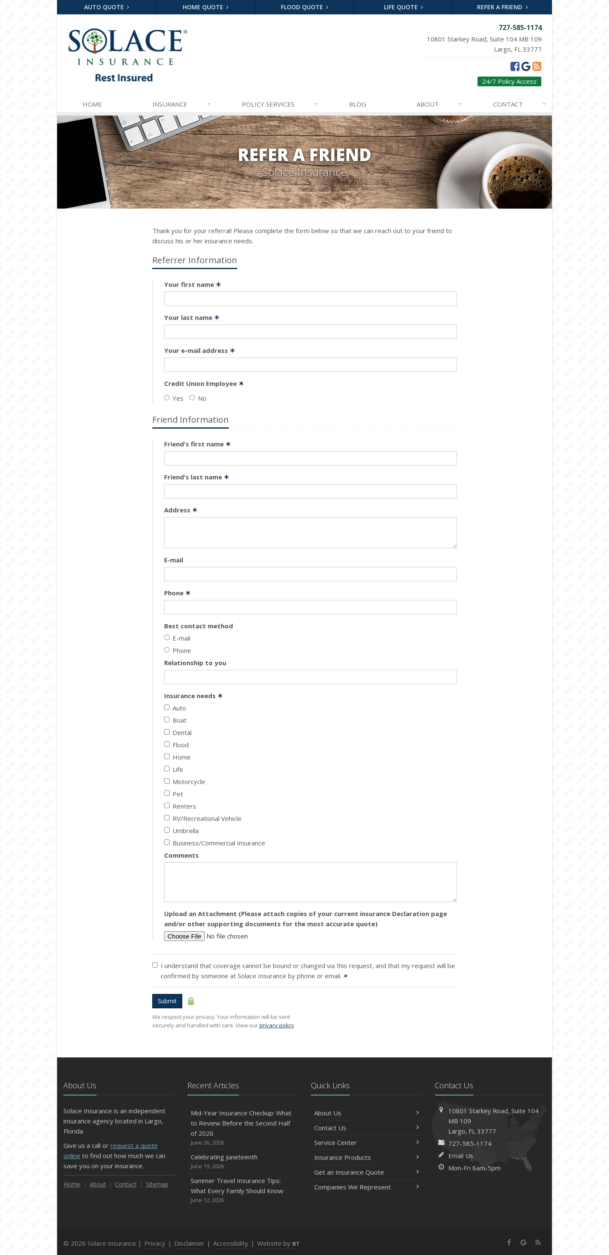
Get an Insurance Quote (366, 1172)
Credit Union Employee (204, 383)
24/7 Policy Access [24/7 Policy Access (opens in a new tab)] (509, 81)
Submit (167, 1001)
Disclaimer (189, 1243)
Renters (180, 806)
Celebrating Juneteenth (243, 1162)
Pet (173, 794)
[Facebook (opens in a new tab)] (514, 66)
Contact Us (366, 1127)
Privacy (154, 1243)
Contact (520, 104)
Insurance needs (193, 695)
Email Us (460, 1155)
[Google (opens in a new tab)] (525, 66)
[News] (536, 66)
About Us (366, 1113)
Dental (178, 732)
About (440, 104)
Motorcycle (184, 781)
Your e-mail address (199, 350)
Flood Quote (305, 7)
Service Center (366, 1142)
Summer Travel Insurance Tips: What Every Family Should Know (243, 1190)
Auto (175, 708)
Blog (357, 104)
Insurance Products (366, 1157)
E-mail (173, 560)
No (197, 398)
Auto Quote (106, 7)
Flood (176, 744)
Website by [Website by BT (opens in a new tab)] (278, 1243)
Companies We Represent (366, 1187)
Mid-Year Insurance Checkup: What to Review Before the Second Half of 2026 (243, 1128)
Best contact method (198, 626)
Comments (181, 855)
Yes (174, 398)
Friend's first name (197, 444)
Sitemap (157, 1184)
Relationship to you (195, 662)
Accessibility (230, 1243)
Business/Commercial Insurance (214, 843)
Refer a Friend (502, 7)
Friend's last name (196, 477)
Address (181, 510)
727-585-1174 (469, 1143)
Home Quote (206, 7)
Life (173, 769)
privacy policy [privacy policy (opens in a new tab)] (276, 1025)
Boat (175, 720)
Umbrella (181, 830)
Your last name (191, 317)
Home (92, 104)
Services (280, 104)
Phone (177, 593)
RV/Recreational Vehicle (202, 818)
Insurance (182, 104)
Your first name (192, 284)
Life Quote (403, 7)
